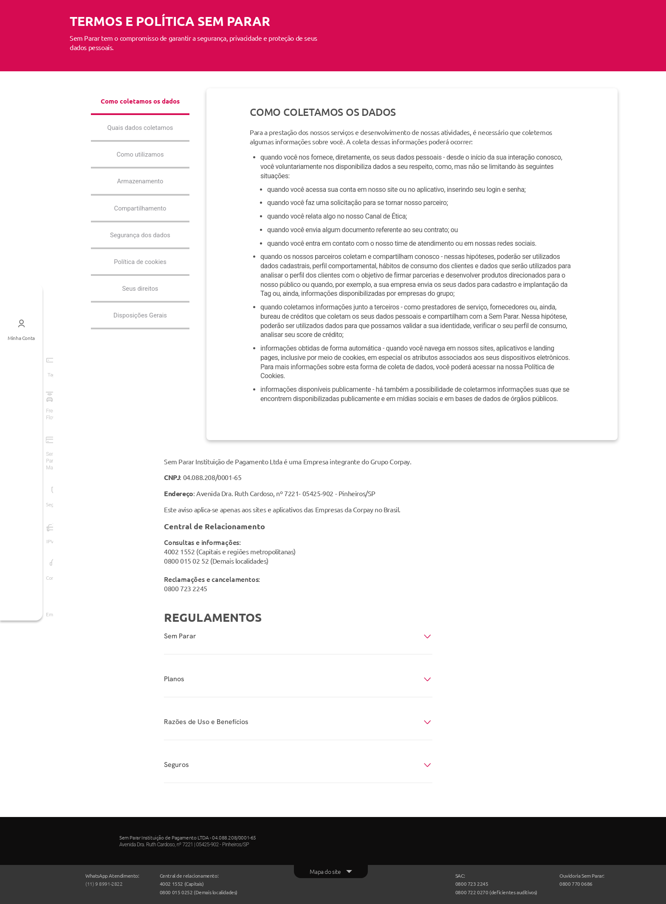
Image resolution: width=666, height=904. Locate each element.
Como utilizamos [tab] (140, 166)
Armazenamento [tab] (140, 193)
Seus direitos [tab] (140, 303)
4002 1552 (179, 551)
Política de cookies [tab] (140, 276)
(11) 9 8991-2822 (104, 883)
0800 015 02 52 (186, 560)
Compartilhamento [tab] (140, 220)
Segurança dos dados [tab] (140, 248)
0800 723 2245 (185, 588)
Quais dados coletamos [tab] (140, 138)
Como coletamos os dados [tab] (140, 106)
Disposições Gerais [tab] (140, 330)
